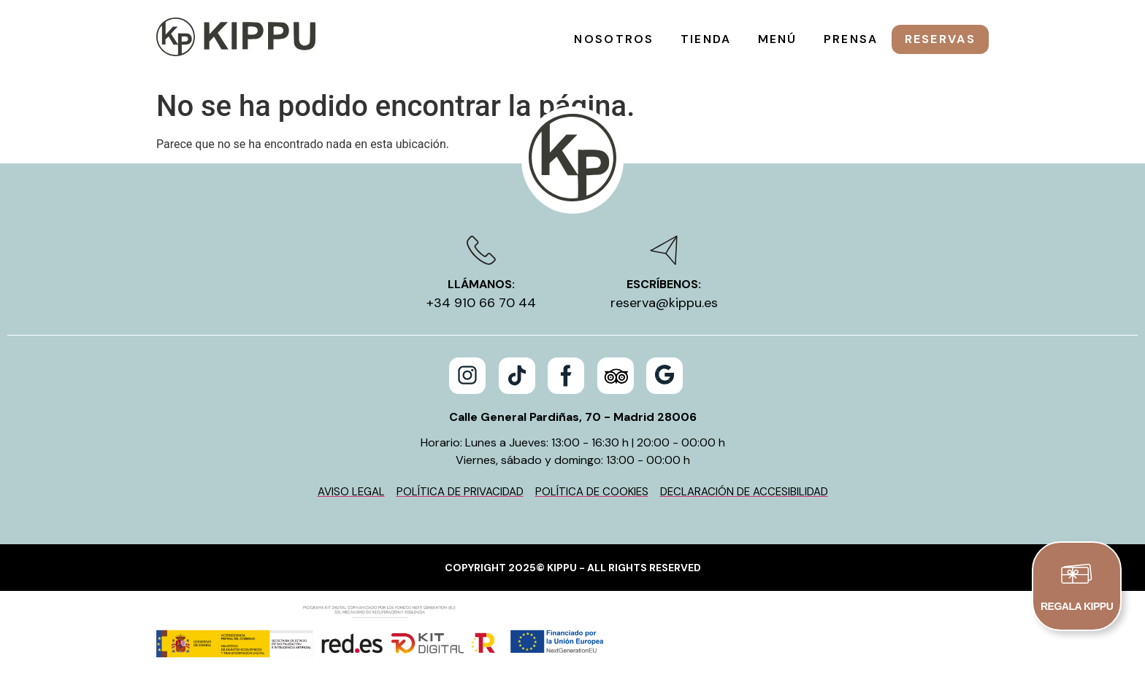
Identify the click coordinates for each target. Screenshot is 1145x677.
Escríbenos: (664, 284)
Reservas (940, 39)
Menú (777, 39)
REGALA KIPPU (1077, 608)
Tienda (706, 39)
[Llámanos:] (481, 250)
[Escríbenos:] (663, 250)
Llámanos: (481, 284)
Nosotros (614, 39)
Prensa (851, 39)
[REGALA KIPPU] (1077, 574)
